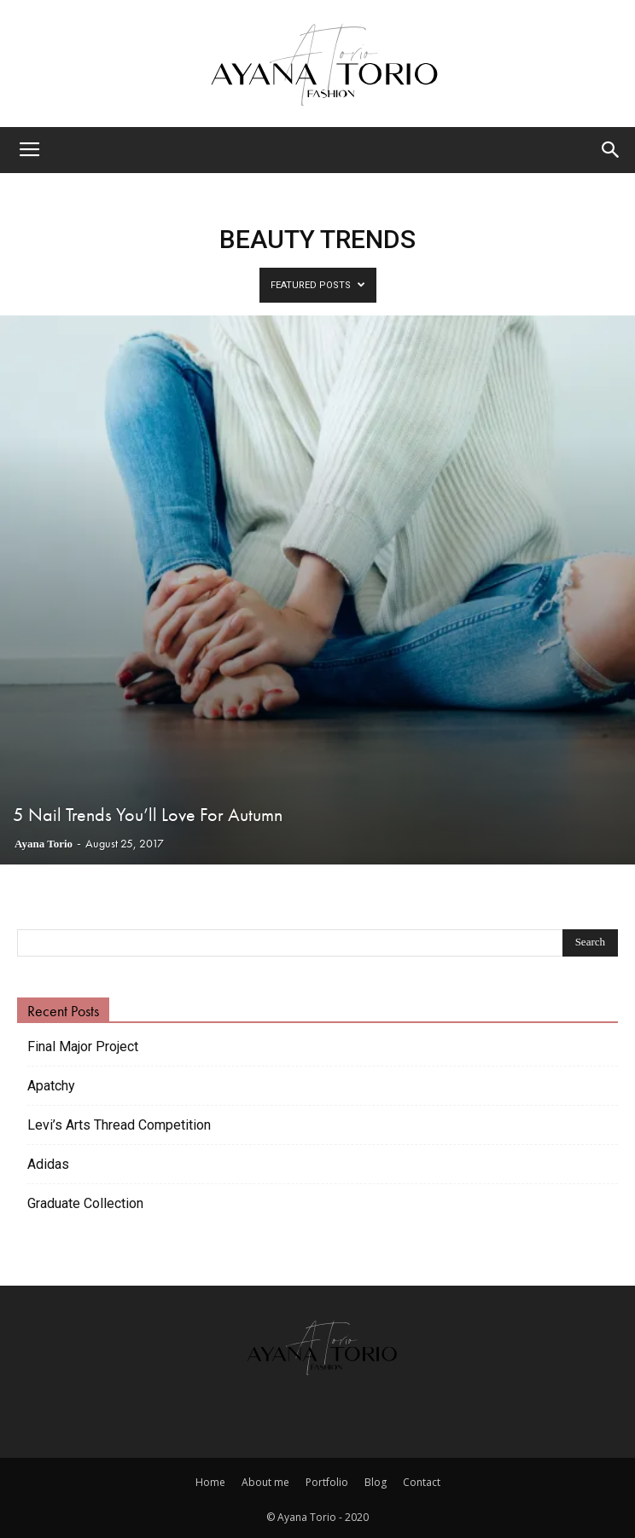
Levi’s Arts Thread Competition (119, 1125)
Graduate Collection (85, 1203)
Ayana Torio (44, 843)
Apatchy (51, 1086)
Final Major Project (82, 1046)
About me (265, 1482)
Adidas (48, 1164)
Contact (421, 1482)
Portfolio (327, 1482)
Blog (375, 1482)
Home (210, 1482)
